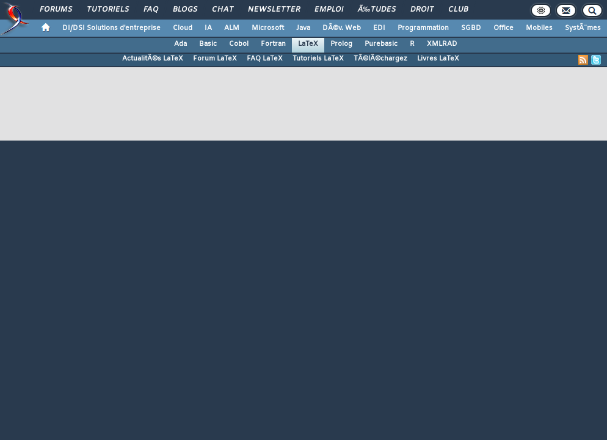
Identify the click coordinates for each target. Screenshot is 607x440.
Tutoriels (107, 10)
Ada (180, 44)
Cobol (239, 44)
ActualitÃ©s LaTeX (152, 58)
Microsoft (268, 28)
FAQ (150, 10)
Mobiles (539, 28)
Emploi (328, 10)
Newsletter (274, 10)
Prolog (341, 44)
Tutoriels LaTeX (318, 58)
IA (208, 28)
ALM (231, 28)
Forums (55, 10)
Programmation (423, 28)
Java (303, 28)
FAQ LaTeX (265, 58)
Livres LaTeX (438, 58)
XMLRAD (442, 44)
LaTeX (308, 44)
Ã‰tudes (377, 10)
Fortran (273, 44)
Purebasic (381, 44)
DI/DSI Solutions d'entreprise (111, 28)
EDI (379, 28)
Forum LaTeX (215, 58)
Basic (208, 44)
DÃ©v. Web (341, 28)
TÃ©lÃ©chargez (380, 58)
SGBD (471, 28)
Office (503, 28)
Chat (222, 10)
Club (458, 10)
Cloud (182, 28)
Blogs (185, 10)
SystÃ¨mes (583, 28)
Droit (422, 10)
